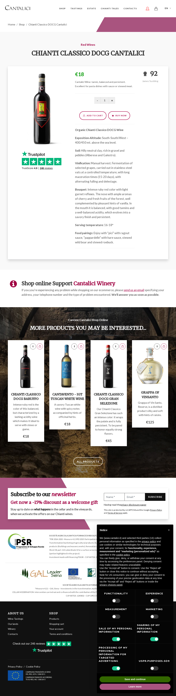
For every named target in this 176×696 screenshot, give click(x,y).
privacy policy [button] (149, 541)
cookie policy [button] (123, 554)
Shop (22, 24)
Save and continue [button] (135, 679)
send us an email (134, 290)
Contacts (13, 633)
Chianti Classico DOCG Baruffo (26, 396)
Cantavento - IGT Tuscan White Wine (67, 396)
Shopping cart (56, 623)
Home (11, 24)
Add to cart (93, 115)
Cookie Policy (33, 666)
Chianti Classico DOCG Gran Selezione (108, 398)
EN (168, 8)
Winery (12, 628)
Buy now (119, 115)
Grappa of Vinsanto (150, 395)
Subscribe (155, 496)
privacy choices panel (111, 584)
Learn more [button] (135, 686)
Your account (56, 628)
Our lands (13, 623)
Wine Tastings (15, 618)
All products (88, 461)
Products (54, 618)
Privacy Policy (156, 510)
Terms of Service (115, 513)
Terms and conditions (60, 633)
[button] (169, 530)
